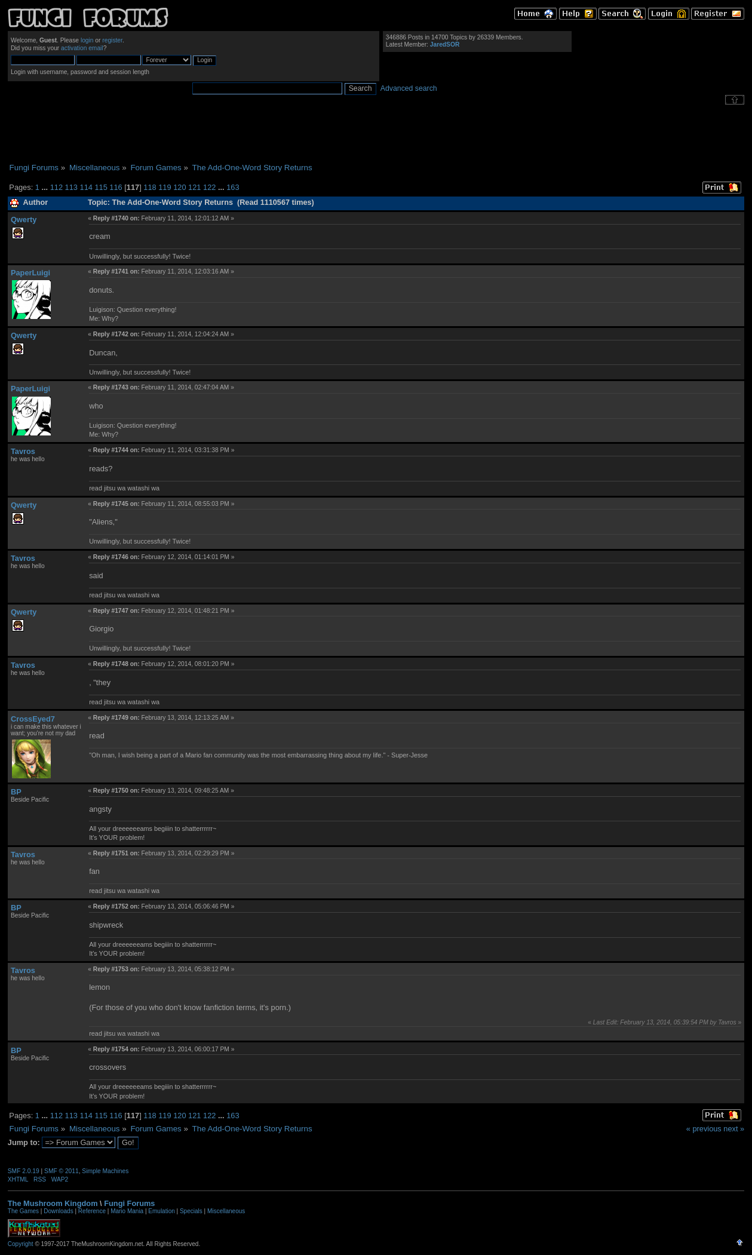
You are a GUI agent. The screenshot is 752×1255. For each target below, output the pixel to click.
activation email (82, 48)
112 (56, 187)
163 (232, 187)
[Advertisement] (376, 134)
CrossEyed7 (33, 718)
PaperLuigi (30, 272)
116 (115, 187)
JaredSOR (445, 44)
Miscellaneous (226, 1211)
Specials (191, 1211)
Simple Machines (105, 1171)
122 (209, 187)
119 (164, 187)
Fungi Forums (129, 1203)
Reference (92, 1211)
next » (733, 1128)
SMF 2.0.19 (23, 1171)
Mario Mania (127, 1211)
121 (194, 187)
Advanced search (408, 88)
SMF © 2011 (61, 1171)
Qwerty (23, 219)
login (87, 40)
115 (100, 187)
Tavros (23, 451)
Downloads (58, 1211)
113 (71, 187)
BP (16, 791)
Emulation (161, 1211)
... (45, 187)
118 (149, 187)
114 (86, 187)
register (112, 40)
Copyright (20, 1244)
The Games (23, 1211)
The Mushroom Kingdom (53, 1203)
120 (179, 187)
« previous (704, 1128)
